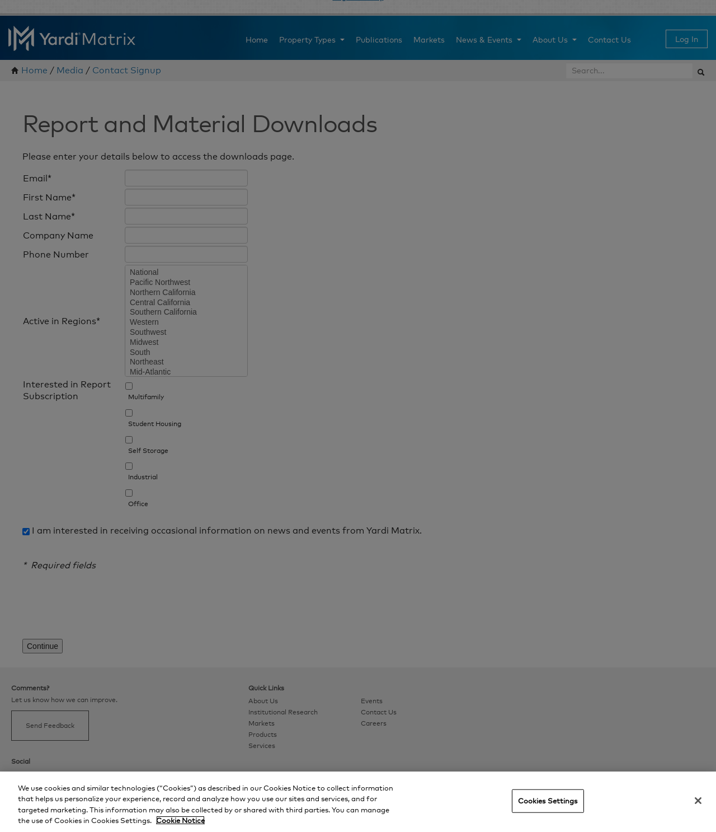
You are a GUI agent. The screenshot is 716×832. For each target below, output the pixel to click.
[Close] (698, 800)
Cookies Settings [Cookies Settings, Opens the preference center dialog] (548, 800)
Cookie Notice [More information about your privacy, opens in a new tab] (180, 820)
